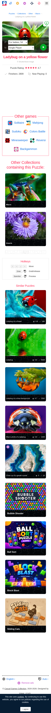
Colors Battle (37, 131)
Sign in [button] (39, 3)
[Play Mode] (21, 48)
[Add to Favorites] (46, 23)
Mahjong (37, 122)
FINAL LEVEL (25, 693)
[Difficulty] (18, 42)
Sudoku (16, 131)
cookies (20, 697)
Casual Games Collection (15, 689)
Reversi (40, 140)
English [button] (10, 679)
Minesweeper (19, 140)
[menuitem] (11, 3)
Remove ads (28, 683)
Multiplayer (11, 3)
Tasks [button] (18, 3)
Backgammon (28, 148)
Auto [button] (44, 679)
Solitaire (18, 122)
